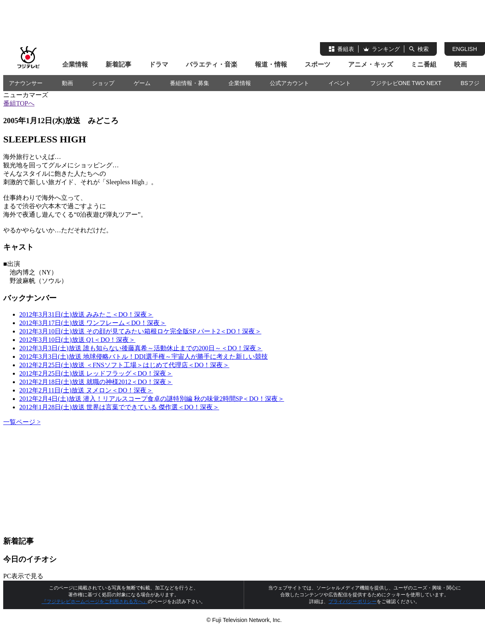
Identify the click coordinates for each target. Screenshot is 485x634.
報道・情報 (271, 64)
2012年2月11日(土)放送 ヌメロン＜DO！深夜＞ (86, 390)
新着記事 (118, 64)
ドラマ (158, 64)
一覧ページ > (22, 422)
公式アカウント (289, 83)
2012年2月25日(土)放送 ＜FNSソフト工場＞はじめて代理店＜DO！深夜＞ (124, 365)
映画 (460, 64)
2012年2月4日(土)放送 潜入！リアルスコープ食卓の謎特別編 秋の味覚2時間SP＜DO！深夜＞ (151, 398)
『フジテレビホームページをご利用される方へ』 (95, 601)
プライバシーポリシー (352, 601)
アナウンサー (26, 83)
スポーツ (317, 64)
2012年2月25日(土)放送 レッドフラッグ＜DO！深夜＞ (96, 373)
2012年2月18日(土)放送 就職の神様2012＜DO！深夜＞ (96, 381)
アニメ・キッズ (370, 64)
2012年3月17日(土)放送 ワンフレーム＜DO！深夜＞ (92, 322)
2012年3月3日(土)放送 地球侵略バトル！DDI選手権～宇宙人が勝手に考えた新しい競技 (143, 356)
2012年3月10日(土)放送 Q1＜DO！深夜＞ (77, 339)
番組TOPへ (19, 103)
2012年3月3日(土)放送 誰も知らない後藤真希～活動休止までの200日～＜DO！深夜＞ (141, 348)
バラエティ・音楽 (211, 64)
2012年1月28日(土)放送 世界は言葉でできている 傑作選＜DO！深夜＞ (119, 407)
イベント (339, 83)
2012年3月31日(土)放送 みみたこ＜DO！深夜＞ (86, 314)
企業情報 (75, 64)
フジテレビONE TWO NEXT (406, 83)
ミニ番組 (423, 64)
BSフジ (470, 83)
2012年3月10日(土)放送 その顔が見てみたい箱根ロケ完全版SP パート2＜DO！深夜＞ (140, 331)
